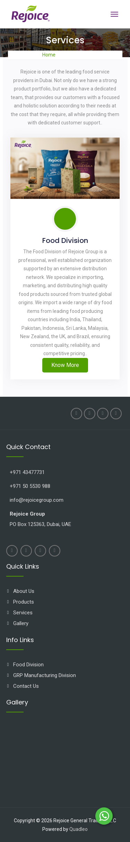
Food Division (65, 240)
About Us (23, 591)
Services (23, 612)
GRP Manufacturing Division (44, 675)
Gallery (20, 623)
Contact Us (26, 686)
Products (23, 602)
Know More (65, 365)
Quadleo (78, 829)
